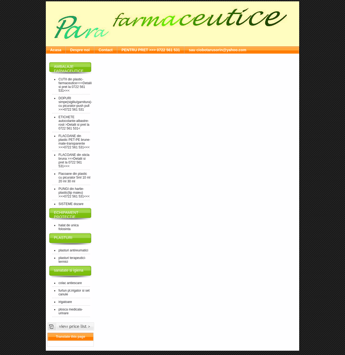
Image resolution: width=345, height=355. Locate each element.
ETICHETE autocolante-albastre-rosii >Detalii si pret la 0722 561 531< (73, 122)
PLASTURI (63, 237)
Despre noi (79, 50)
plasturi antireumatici (73, 250)
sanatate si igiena (68, 270)
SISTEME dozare (71, 204)
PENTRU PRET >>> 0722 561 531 (151, 50)
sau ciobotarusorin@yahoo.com (217, 50)
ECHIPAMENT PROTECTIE (66, 214)
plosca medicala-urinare (70, 311)
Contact (106, 50)
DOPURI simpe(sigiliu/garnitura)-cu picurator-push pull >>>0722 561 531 (74, 103)
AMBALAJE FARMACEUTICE (69, 68)
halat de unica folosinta (68, 227)
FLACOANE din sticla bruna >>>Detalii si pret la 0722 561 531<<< (73, 160)
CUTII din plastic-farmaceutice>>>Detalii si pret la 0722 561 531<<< (74, 85)
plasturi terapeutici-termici (72, 260)
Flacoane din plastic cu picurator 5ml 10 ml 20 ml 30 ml (74, 177)
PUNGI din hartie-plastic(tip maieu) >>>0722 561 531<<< (73, 192)
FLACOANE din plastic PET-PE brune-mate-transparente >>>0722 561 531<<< (74, 141)
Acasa (55, 50)
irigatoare (65, 302)
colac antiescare (70, 283)
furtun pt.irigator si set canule (73, 292)
